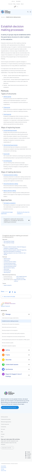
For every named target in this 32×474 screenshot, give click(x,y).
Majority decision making (9, 190)
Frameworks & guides (6, 419)
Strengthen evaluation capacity (9, 345)
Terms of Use (3, 470)
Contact (18, 3)
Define (8, 350)
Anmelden (18, 1)
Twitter (28, 452)
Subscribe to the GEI (6, 447)
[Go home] (9, 12)
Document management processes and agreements (13, 336)
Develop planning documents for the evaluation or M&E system (16, 339)
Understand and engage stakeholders (10, 317)
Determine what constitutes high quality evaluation (13, 333)
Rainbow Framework (5, 306)
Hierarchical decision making (10, 183)
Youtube (28, 455)
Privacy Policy (3, 467)
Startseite (3, 17)
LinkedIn (29, 457)
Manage (8, 314)
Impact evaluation (8, 285)
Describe (8, 359)
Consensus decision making (10, 174)
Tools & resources (5, 424)
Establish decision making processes (13, 17)
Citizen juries (6, 107)
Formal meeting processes (10, 130)
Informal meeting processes (10, 145)
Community (3, 426)
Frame (8, 355)
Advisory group (7, 96)
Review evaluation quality (7, 342)
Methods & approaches (6, 421)
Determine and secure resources (9, 327)
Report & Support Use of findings (14, 375)
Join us (13, 1)
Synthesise (9, 369)
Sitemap (2, 469)
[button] (27, 11)
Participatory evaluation (9, 203)
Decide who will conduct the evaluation (10, 324)
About (22, 3)
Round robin (6, 154)
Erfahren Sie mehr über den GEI (9, 407)
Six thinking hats (7, 160)
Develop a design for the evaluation (10, 330)
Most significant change (9, 241)
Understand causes (12, 364)
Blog (14, 3)
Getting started (4, 416)
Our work (10, 3)
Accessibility (3, 466)
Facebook (29, 454)
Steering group (7, 114)
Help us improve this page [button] (9, 296)
